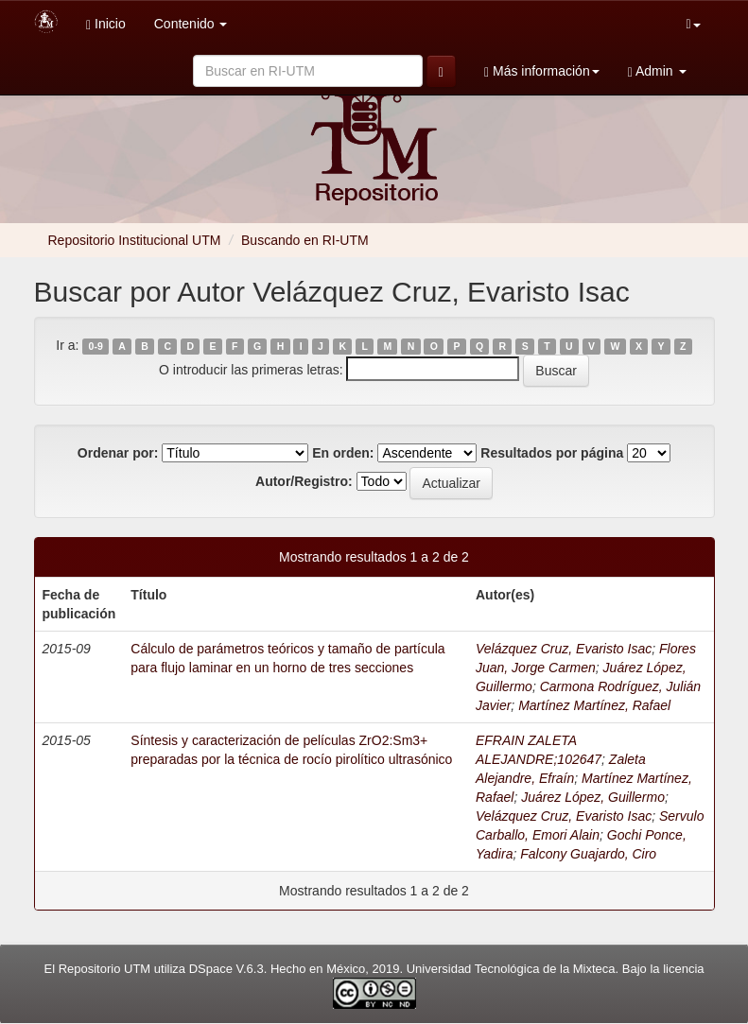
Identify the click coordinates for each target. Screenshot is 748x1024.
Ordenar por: (118, 452)
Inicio (106, 24)
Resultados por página (551, 452)
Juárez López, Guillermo (593, 797)
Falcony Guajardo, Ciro (588, 853)
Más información (542, 71)
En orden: (343, 452)
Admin (657, 71)
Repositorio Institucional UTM (134, 240)
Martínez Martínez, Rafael (594, 705)
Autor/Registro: (304, 481)
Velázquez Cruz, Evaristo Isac (564, 648)
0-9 (96, 346)
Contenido (191, 23)
